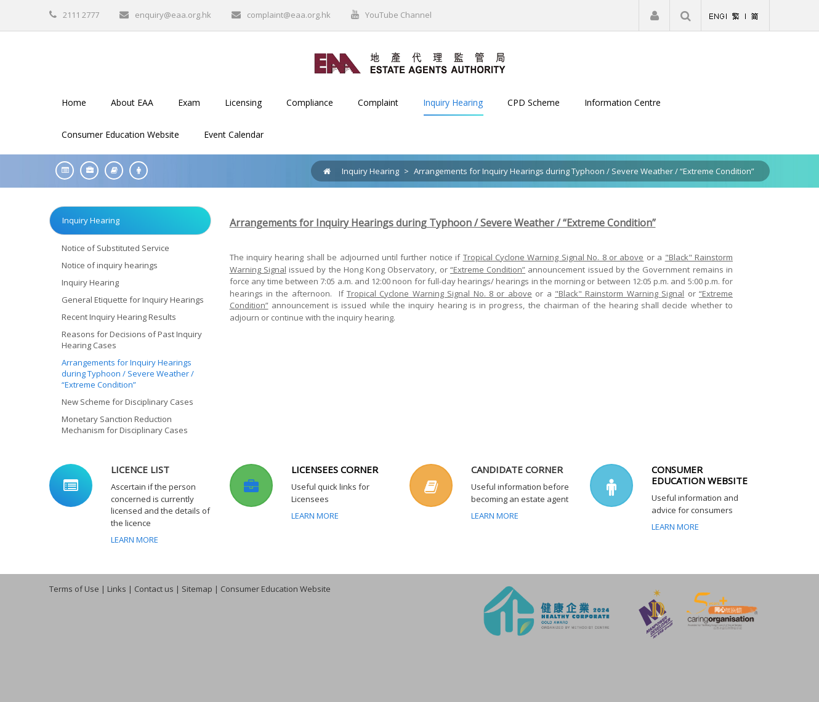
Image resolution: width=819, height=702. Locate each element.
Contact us (154, 588)
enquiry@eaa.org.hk (173, 14)
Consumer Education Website (275, 588)
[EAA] (410, 62)
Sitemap (197, 588)
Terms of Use (74, 588)
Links (116, 588)
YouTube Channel (398, 14)
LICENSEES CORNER (334, 469)
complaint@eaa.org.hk (289, 14)
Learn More (134, 539)
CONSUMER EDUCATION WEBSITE (700, 475)
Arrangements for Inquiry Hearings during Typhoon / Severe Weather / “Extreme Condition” (584, 171)
